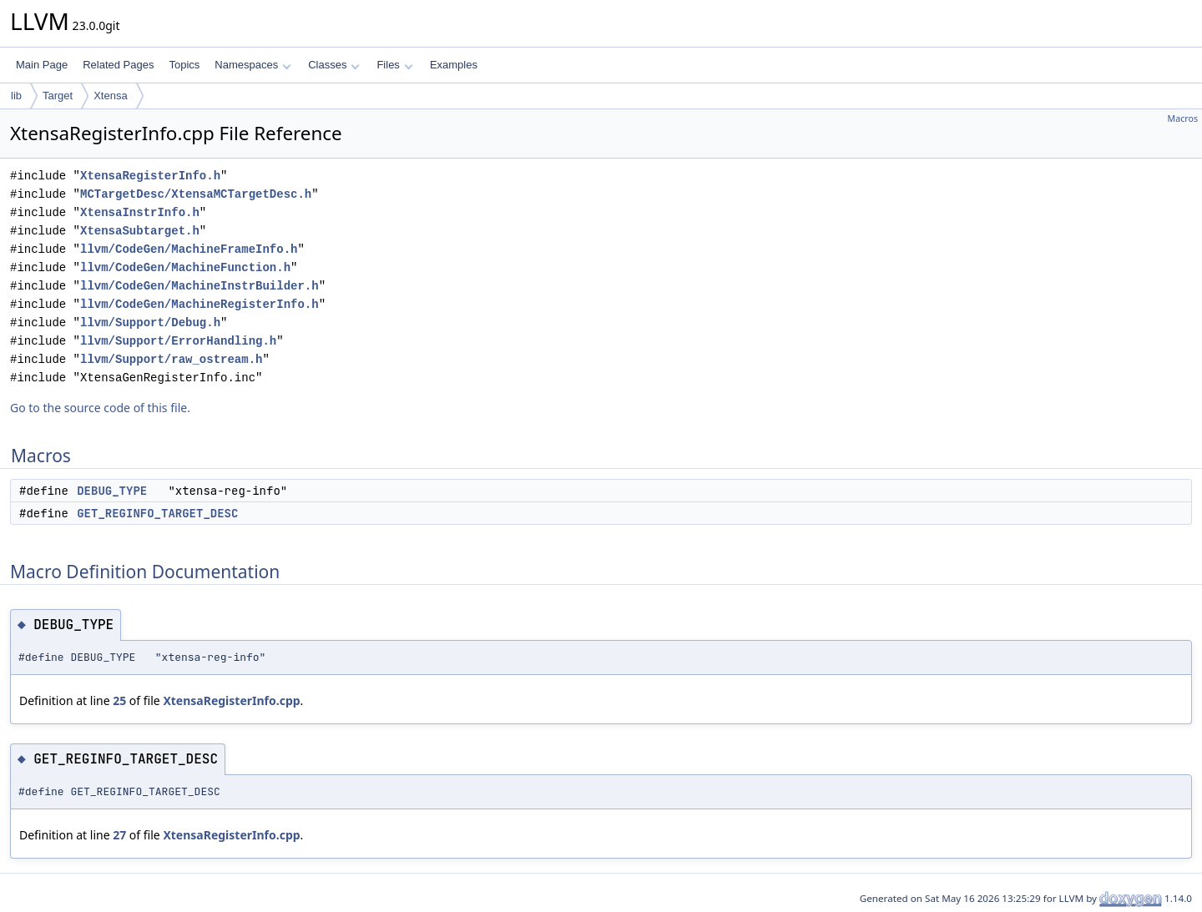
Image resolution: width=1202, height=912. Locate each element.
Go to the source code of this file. (100, 408)
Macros (1183, 118)
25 (119, 700)
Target (58, 95)
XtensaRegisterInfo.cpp (231, 700)
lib (16, 95)
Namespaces (252, 64)
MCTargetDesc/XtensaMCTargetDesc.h (195, 194)
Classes (334, 64)
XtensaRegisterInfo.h (150, 176)
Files (394, 64)
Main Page (42, 64)
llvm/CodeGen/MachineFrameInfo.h (188, 249)
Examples (453, 64)
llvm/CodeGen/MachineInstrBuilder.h (199, 286)
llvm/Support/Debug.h (150, 322)
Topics (184, 64)
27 (119, 835)
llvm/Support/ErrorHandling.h (178, 341)
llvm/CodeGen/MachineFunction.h (185, 267)
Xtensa (110, 95)
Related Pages (118, 64)
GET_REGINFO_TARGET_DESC (157, 513)
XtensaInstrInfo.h (139, 212)
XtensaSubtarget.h (139, 231)
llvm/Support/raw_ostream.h (171, 359)
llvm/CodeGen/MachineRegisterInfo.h (199, 304)
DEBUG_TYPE (112, 490)
